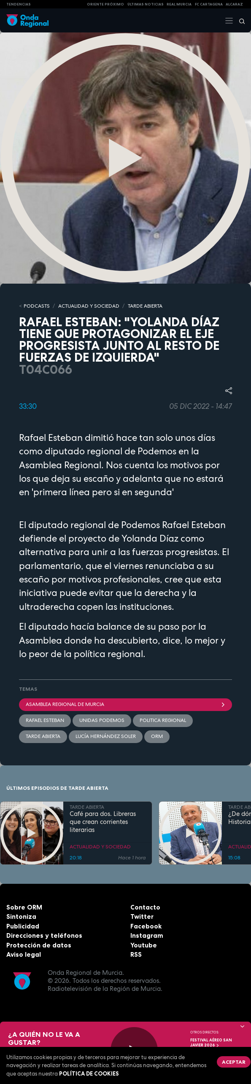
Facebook (146, 926)
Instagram (146, 935)
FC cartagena (209, 4)
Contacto (145, 907)
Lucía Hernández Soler (106, 736)
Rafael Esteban (45, 720)
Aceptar (234, 1062)
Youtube (143, 945)
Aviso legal (23, 954)
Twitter (142, 916)
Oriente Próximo (105, 4)
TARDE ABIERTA (145, 306)
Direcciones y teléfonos (44, 935)
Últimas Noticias (145, 4)
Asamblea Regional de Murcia (125, 704)
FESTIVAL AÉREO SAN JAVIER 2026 (211, 1043)
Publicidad (22, 926)
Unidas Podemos (101, 720)
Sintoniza (21, 916)
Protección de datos (38, 945)
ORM (157, 736)
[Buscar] (239, 20)
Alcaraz (234, 4)
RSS (136, 954)
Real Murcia (179, 4)
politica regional (163, 720)
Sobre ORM (24, 907)
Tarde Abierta (43, 736)
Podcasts (37, 306)
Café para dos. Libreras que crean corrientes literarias (103, 822)
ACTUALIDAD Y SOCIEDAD (88, 306)
